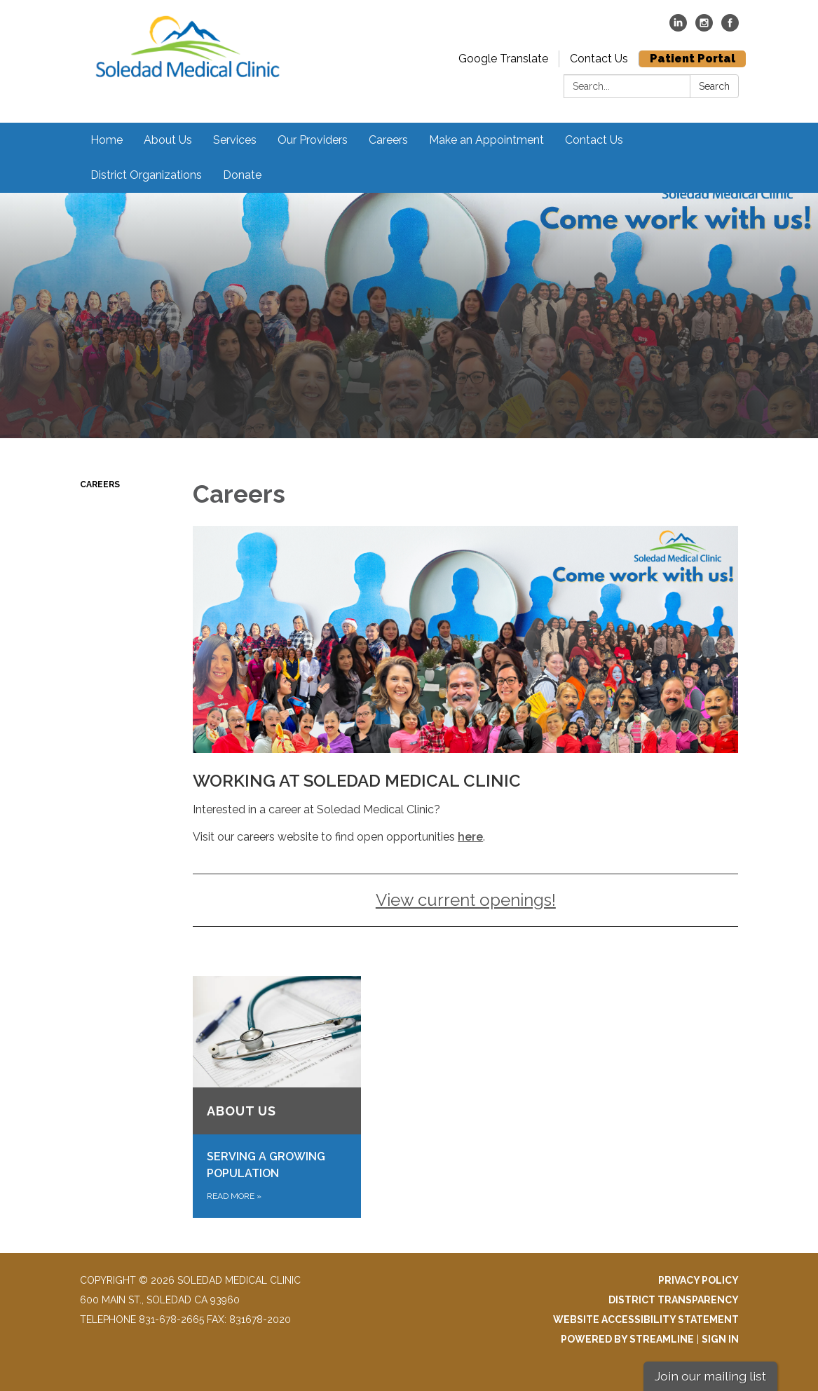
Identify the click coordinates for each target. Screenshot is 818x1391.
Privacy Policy (698, 1280)
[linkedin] (678, 27)
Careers (388, 140)
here (470, 836)
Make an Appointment (486, 140)
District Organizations (146, 175)
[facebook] (730, 27)
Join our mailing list (710, 1376)
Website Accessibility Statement (646, 1319)
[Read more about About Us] (276, 1097)
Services (235, 140)
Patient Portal (692, 58)
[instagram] (704, 27)
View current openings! (466, 900)
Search (714, 86)
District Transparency (673, 1299)
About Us (168, 140)
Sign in (720, 1339)
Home (106, 140)
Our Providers (313, 140)
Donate (242, 175)
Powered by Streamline (627, 1339)
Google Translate (503, 58)
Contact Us (599, 58)
